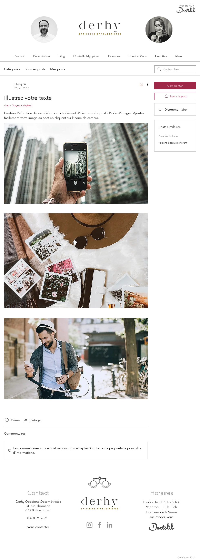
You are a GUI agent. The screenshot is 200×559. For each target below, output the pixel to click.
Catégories (12, 69)
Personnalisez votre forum (173, 142)
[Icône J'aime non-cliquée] (6, 420)
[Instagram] (89, 525)
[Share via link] (32, 420)
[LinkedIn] (109, 525)
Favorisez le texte (168, 136)
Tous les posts (35, 69)
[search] (175, 69)
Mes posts (57, 69)
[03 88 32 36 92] (42, 518)
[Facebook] (99, 525)
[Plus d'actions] (145, 84)
